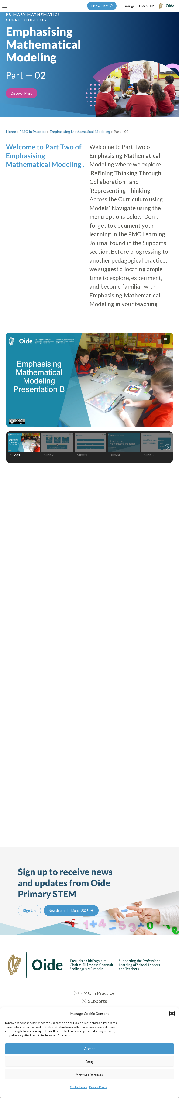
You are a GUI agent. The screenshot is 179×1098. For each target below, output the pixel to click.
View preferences (89, 1074)
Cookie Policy (78, 1087)
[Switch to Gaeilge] (129, 6)
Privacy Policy (98, 1087)
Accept (89, 1049)
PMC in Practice (32, 131)
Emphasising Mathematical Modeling (80, 131)
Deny (89, 1061)
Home (11, 131)
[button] (172, 1013)
